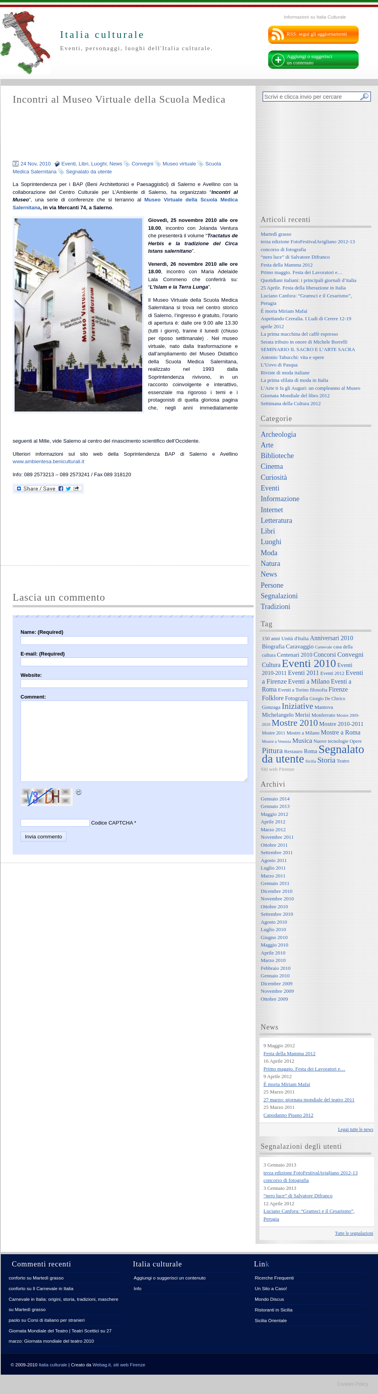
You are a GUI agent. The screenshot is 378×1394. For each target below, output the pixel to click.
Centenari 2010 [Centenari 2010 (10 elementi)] (294, 655)
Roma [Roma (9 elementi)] (310, 751)
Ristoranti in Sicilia (273, 1309)
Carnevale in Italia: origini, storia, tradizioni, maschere (63, 1299)
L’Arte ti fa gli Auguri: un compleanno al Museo (310, 388)
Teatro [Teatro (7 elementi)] (343, 761)
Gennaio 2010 (275, 976)
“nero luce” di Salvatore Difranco (295, 257)
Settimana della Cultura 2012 (291, 403)
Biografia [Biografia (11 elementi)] (273, 646)
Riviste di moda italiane (285, 373)
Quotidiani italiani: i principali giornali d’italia (308, 280)
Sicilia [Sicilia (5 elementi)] (310, 761)
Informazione (280, 499)
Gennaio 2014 (275, 799)
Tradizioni (275, 607)
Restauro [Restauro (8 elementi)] (293, 751)
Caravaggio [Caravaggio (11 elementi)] (300, 646)
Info (138, 1288)
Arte (267, 445)
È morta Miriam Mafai (284, 311)
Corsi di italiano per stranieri (56, 1320)
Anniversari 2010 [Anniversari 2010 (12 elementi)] (331, 638)
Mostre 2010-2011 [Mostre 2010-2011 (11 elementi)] (341, 723)
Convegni (142, 164)
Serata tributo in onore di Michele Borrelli (304, 342)
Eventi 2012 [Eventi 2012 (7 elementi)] (332, 673)
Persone (272, 585)
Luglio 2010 (273, 929)
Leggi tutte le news (355, 1129)
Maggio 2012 (274, 814)
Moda (269, 553)
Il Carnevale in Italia (53, 1288)
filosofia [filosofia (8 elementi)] (318, 690)
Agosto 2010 (274, 922)
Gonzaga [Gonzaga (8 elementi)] (271, 707)
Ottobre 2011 (274, 845)
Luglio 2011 (273, 868)
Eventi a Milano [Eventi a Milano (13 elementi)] (308, 681)
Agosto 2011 (274, 860)
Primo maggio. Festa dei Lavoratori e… (301, 272)
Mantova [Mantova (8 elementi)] (323, 707)
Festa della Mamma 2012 (287, 265)
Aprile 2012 (273, 822)
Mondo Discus (269, 1299)
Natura (270, 563)
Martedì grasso (276, 234)
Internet (272, 510)
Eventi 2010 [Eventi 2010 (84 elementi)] (309, 663)
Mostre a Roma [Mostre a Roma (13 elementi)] (341, 732)
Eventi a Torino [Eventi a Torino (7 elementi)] (293, 690)
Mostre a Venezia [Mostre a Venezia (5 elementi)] (276, 741)
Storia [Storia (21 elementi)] (326, 760)
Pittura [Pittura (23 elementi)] (272, 750)
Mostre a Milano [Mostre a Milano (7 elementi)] (302, 733)
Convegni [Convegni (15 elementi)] (350, 654)
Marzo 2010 (273, 960)
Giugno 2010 (274, 937)
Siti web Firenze (277, 769)
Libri (83, 164)
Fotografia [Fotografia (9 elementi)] (296, 698)
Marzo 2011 (273, 876)
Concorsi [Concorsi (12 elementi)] (325, 654)
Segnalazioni (279, 596)
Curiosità (274, 477)
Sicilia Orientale (271, 1320)
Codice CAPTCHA (112, 823)
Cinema (272, 466)
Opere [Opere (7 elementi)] (356, 741)
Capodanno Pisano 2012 (288, 1115)
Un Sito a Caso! (271, 1288)
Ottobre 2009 (274, 999)
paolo (14, 1320)
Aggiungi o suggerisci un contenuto (309, 59)
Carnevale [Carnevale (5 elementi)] (323, 647)
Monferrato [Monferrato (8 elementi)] (323, 715)
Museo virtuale (179, 164)
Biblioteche (277, 456)
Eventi (69, 164)
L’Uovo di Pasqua (279, 365)
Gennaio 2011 (275, 883)
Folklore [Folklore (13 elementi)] (273, 698)
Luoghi (99, 164)
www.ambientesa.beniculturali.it (48, 461)
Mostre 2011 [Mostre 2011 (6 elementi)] (273, 733)
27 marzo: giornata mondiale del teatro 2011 (309, 1100)
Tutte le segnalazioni (354, 1233)
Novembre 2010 (277, 899)
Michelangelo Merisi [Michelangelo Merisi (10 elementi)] (286, 715)
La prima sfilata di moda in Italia (294, 380)
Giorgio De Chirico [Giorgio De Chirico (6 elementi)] (327, 698)
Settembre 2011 (277, 852)
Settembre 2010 (277, 914)
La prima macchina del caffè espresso (299, 334)
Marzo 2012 (273, 829)
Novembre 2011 (277, 837)
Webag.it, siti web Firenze (118, 1364)
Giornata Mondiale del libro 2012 (295, 395)
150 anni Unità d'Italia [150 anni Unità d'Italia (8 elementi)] (285, 638)
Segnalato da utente (89, 172)
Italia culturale (53, 1364)
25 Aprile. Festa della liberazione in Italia (303, 288)
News (115, 164)
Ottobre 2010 (274, 906)
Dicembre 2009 (277, 983)
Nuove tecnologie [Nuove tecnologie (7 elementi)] (331, 741)
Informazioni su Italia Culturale (315, 16)
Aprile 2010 (273, 953)
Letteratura (276, 520)
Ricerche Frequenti (274, 1277)
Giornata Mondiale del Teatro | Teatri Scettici (54, 1330)
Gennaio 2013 (275, 806)
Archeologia (278, 434)
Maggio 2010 (274, 945)
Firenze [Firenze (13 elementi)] (338, 689)
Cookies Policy (352, 1384)
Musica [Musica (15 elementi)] (302, 740)
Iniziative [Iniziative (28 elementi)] (297, 706)
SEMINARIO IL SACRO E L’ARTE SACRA (308, 349)
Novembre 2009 (277, 991)
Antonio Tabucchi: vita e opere (292, 357)
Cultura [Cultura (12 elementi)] (271, 664)
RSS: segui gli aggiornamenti (317, 34)
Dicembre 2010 (277, 891)
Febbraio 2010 (275, 968)
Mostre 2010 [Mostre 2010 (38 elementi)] (295, 723)
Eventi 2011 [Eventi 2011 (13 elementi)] (303, 672)
